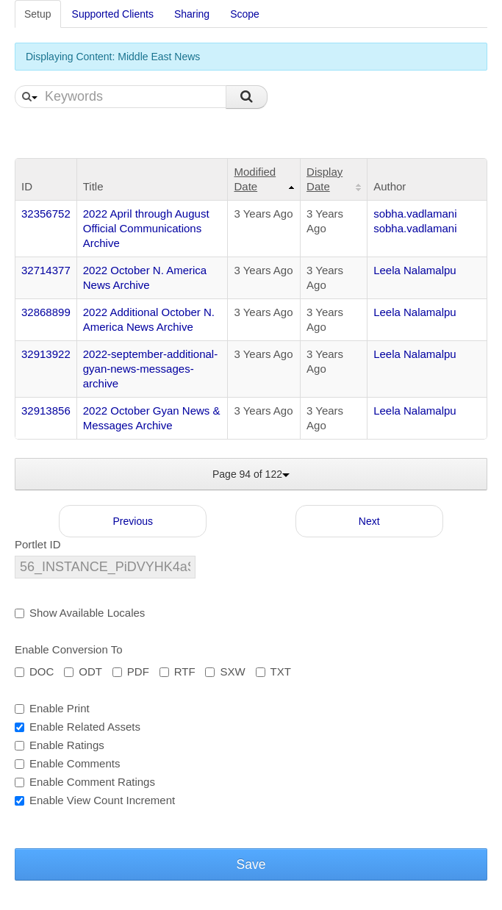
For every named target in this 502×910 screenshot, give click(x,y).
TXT (273, 671)
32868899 (46, 312)
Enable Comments (67, 763)
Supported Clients (113, 14)
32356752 (46, 213)
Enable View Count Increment (95, 800)
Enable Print (52, 708)
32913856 (46, 410)
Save (251, 864)
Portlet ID (38, 544)
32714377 (46, 270)
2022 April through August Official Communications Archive (146, 228)
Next (369, 521)
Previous (133, 521)
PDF (130, 671)
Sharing (191, 14)
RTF (177, 671)
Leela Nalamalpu (414, 270)
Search (247, 97)
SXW (225, 671)
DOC (34, 671)
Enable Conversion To (68, 649)
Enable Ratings (59, 745)
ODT (83, 671)
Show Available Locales (80, 612)
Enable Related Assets (77, 726)
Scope (244, 14)
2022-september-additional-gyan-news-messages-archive (150, 369)
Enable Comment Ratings (85, 781)
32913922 (46, 354)
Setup (37, 14)
